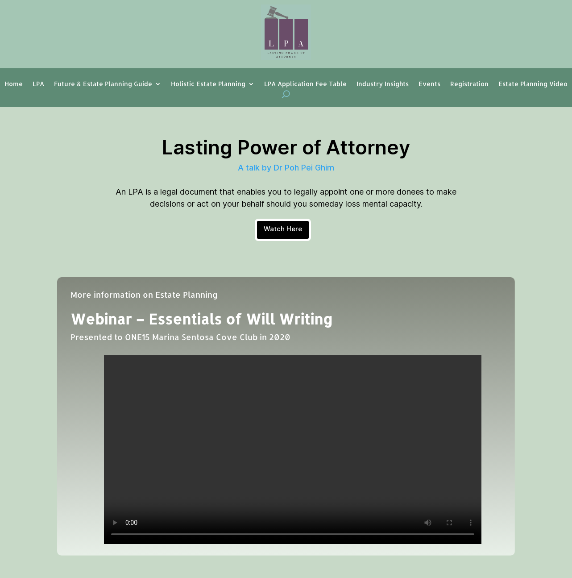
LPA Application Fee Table (305, 84)
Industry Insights (382, 84)
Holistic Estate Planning (208, 84)
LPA (38, 84)
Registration (469, 84)
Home (13, 84)
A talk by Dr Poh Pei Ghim (286, 167)
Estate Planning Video (533, 84)
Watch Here (283, 229)
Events (429, 84)
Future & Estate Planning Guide (103, 84)
